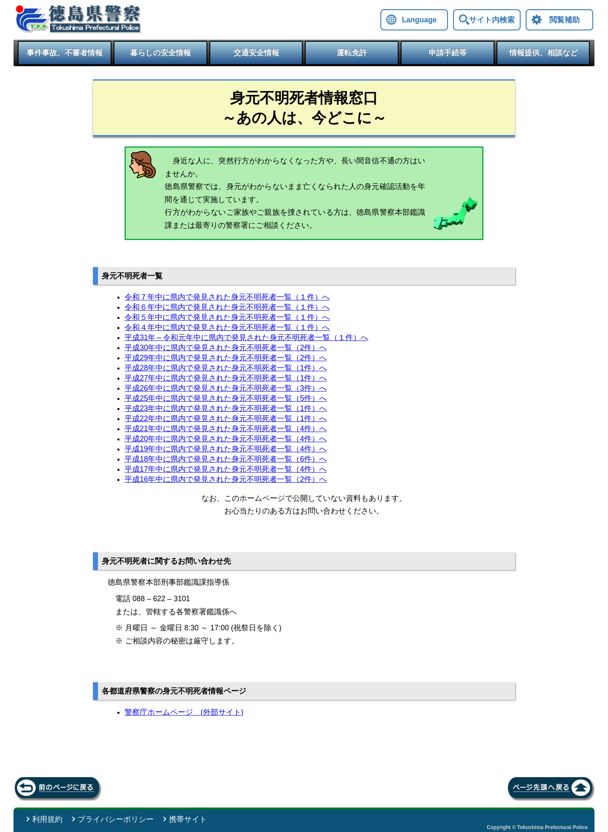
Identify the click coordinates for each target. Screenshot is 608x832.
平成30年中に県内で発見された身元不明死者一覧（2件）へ (226, 347)
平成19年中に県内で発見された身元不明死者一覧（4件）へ (226, 449)
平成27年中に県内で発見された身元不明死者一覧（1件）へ (226, 378)
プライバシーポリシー (116, 819)
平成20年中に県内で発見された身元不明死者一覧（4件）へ (226, 439)
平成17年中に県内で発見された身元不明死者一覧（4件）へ (226, 469)
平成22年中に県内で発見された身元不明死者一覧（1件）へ (226, 418)
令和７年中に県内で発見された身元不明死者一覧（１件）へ (227, 297)
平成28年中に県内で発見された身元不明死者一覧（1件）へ (226, 368)
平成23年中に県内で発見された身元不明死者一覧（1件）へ (226, 408)
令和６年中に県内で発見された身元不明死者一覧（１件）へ (227, 307)
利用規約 (47, 819)
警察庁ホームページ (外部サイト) (184, 712)
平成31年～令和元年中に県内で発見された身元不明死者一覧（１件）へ (246, 337)
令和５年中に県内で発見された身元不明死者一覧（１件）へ (227, 317)
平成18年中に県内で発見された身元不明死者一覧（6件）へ (226, 459)
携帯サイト (188, 819)
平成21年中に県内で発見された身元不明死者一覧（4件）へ (226, 428)
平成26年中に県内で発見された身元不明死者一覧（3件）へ (226, 388)
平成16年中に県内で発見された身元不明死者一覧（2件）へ (226, 479)
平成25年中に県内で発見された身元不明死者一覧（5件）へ (226, 398)
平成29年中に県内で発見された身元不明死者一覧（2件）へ (226, 358)
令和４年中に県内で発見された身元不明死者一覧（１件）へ (227, 327)
